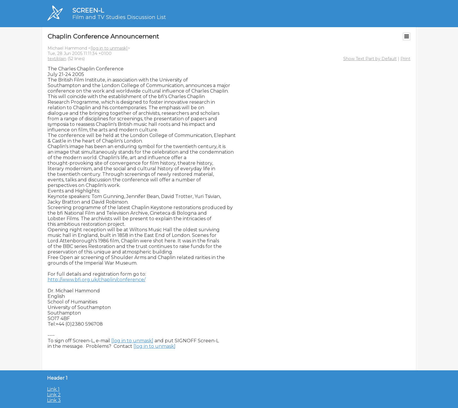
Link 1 (53, 389)
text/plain (57, 58)
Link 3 (54, 400)
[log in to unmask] (109, 48)
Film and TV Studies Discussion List (119, 17)
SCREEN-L (88, 10)
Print (405, 58)
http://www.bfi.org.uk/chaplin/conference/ (96, 279)
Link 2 (54, 394)
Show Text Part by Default (370, 58)
